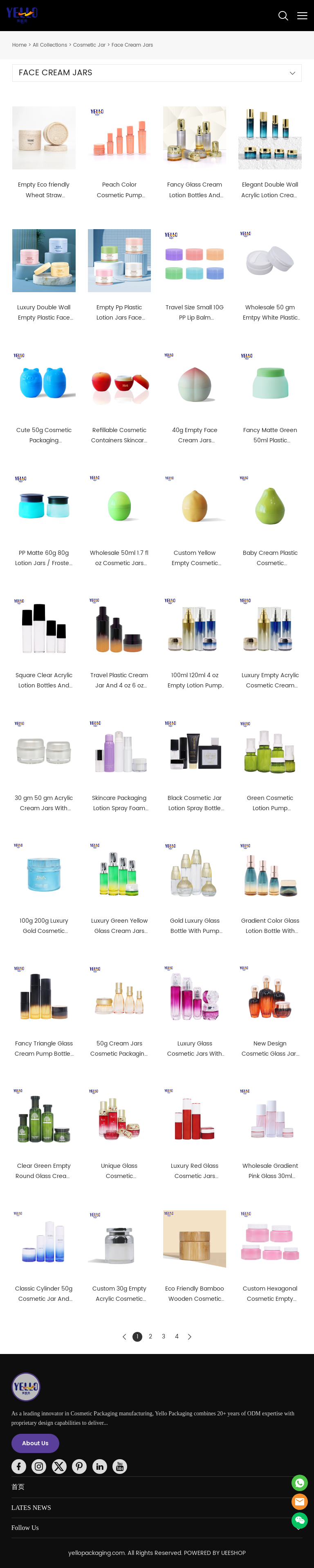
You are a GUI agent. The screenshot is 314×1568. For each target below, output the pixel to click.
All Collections (50, 45)
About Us (35, 1443)
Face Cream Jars (132, 45)
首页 (18, 1486)
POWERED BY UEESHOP (215, 1553)
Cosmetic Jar (89, 45)
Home (19, 45)
